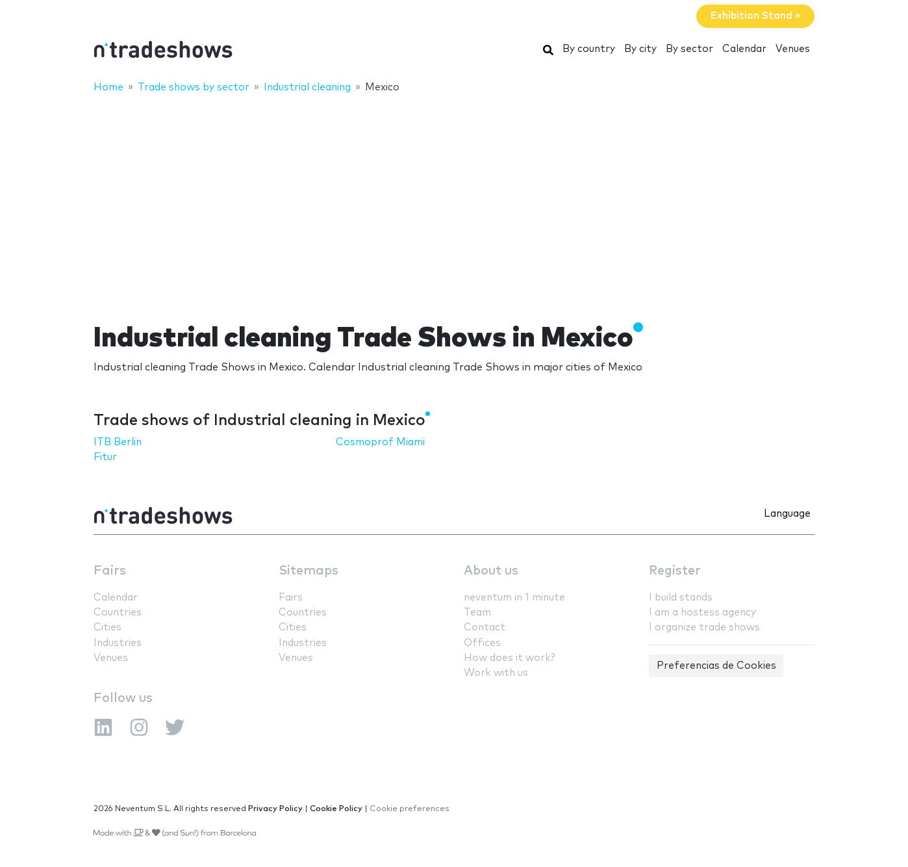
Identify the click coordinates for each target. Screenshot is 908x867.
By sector (689, 49)
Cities (107, 627)
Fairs (110, 571)
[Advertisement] (454, 200)
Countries (118, 612)
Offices (482, 643)
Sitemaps (308, 571)
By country (588, 49)
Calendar (744, 49)
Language (787, 514)
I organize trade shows (704, 627)
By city (640, 49)
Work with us (496, 673)
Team (477, 612)
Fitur (105, 457)
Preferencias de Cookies (716, 666)
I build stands (681, 597)
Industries (118, 643)
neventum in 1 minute (514, 597)
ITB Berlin (118, 442)
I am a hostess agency (702, 612)
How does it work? (509, 658)
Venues (793, 49)
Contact (484, 627)
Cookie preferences (409, 809)
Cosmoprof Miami (380, 442)
